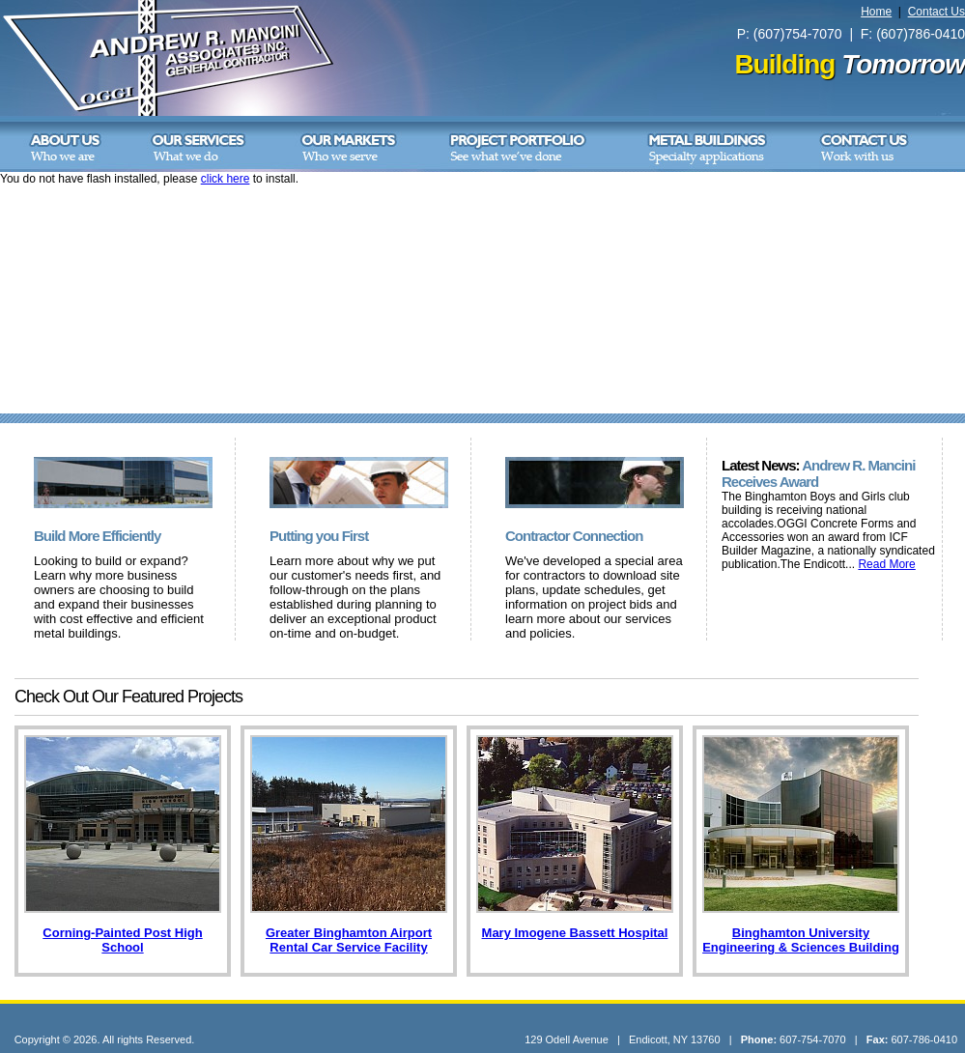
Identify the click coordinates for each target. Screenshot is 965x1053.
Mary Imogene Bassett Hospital (575, 932)
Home (876, 11)
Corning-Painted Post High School (122, 939)
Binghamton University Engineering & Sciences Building (800, 939)
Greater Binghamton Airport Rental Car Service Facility (349, 939)
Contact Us (936, 11)
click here (225, 178)
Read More (886, 564)
